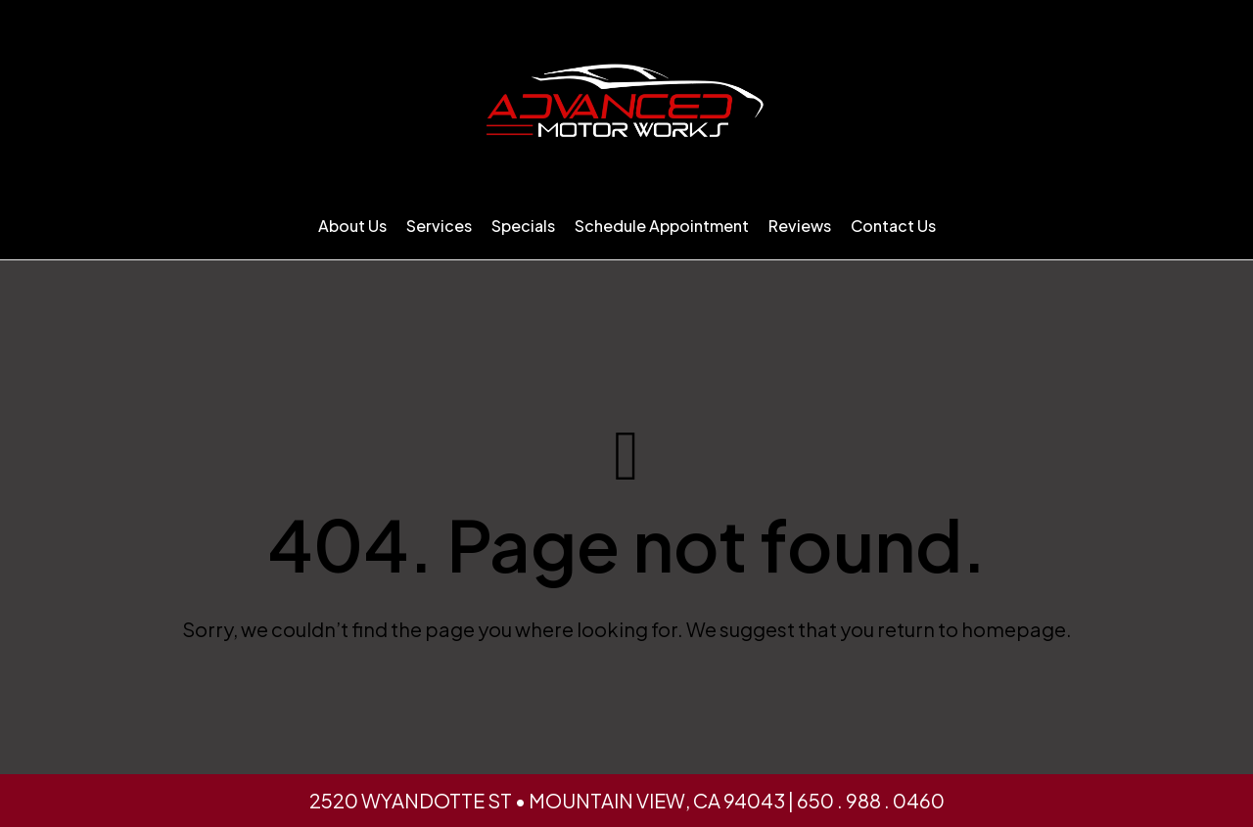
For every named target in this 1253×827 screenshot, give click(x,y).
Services (439, 225)
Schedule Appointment (662, 225)
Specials (523, 225)
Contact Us (893, 225)
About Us (352, 225)
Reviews (799, 225)
